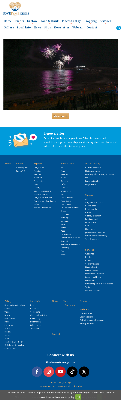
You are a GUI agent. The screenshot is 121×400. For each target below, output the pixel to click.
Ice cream (65, 221)
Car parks (34, 308)
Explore (32, 22)
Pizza (63, 231)
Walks (36, 204)
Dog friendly (90, 184)
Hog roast (65, 214)
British (63, 177)
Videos (7, 312)
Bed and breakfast (93, 167)
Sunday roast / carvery (70, 244)
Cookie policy (76, 386)
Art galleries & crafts (94, 202)
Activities (37, 171)
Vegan (63, 254)
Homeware (90, 229)
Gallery (9, 28)
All (62, 167)
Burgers (64, 181)
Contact (92, 27)
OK (78, 396)
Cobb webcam (86, 313)
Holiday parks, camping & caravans (100, 174)
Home (8, 21)
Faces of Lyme (10, 348)
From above (9, 318)
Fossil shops (90, 222)
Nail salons (90, 280)
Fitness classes (91, 270)
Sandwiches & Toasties (70, 237)
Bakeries (64, 174)
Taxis (87, 287)
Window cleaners (92, 290)
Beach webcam (86, 317)
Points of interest (41, 194)
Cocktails (64, 187)
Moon (6, 322)
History (37, 187)
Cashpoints (35, 312)
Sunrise (7, 332)
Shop (47, 28)
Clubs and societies (38, 315)
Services (105, 22)
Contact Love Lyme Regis (60, 382)
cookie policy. (68, 396)
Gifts (87, 225)
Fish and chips (67, 197)
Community (35, 318)
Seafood (64, 241)
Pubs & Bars (66, 234)
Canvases (70, 304)
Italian (63, 227)
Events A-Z (20, 171)
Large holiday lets (92, 181)
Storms (7, 328)
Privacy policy (63, 386)
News (37, 27)
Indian (63, 224)
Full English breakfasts (70, 207)
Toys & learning (92, 239)
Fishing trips (39, 181)
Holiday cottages (92, 171)
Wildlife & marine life (42, 207)
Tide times (34, 328)
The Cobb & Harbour (13, 342)
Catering (89, 260)
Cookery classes (92, 264)
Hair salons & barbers (94, 273)
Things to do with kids (43, 197)
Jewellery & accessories (95, 232)
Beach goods (91, 209)
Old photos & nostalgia (14, 345)
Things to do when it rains (44, 201)
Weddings (89, 254)
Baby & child (90, 205)
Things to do (39, 167)
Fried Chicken (66, 204)
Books (88, 212)
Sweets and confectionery (96, 235)
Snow (6, 338)
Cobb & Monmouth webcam (92, 320)
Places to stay (71, 22)
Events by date (22, 167)
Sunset (7, 335)
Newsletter (61, 27)
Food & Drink (50, 22)
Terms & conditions (47, 386)
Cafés (63, 184)
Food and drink (91, 219)
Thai (62, 251)
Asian (63, 171)
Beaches (37, 174)
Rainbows (8, 325)
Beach (7, 315)
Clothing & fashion (93, 216)
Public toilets (35, 325)
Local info (24, 28)
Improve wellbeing (93, 277)
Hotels (88, 177)
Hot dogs (65, 217)
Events (19, 22)
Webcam (78, 28)
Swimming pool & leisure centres (99, 283)
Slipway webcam (87, 323)
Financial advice (92, 267)
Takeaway (65, 247)
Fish (62, 194)
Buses (32, 305)
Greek (63, 211)
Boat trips (38, 177)
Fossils (36, 184)
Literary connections (42, 191)
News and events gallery (14, 305)
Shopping (90, 22)
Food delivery (66, 201)
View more (60, 116)
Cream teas (65, 191)
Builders (88, 257)
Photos (7, 308)
